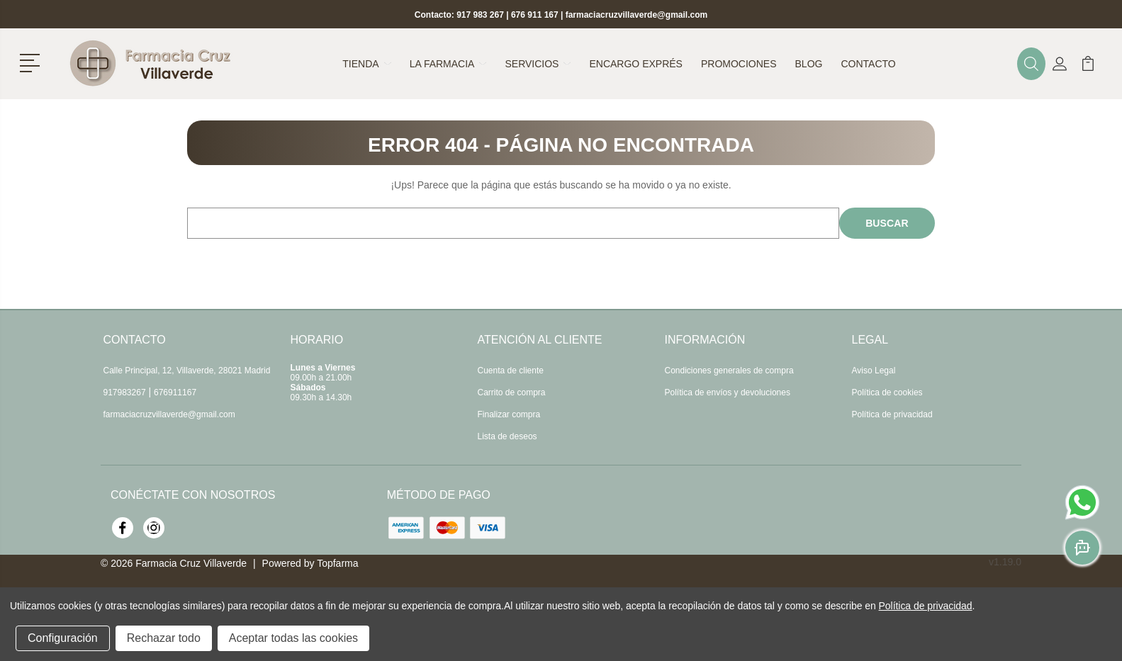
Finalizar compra (509, 414)
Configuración (63, 638)
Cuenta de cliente (511, 370)
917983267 (124, 392)
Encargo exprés (635, 63)
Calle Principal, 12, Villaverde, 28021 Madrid (187, 370)
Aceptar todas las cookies (293, 638)
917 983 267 (480, 15)
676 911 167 (535, 15)
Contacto (868, 63)
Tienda (366, 63)
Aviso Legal (874, 370)
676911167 (175, 392)
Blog (809, 63)
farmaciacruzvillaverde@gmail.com (636, 15)
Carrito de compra (512, 392)
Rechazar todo (164, 638)
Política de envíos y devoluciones (727, 392)
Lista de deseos (507, 436)
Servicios (538, 63)
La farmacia (448, 63)
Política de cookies (887, 392)
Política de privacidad (892, 414)
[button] (32, 61)
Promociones (739, 63)
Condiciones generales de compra (729, 370)
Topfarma (337, 563)
